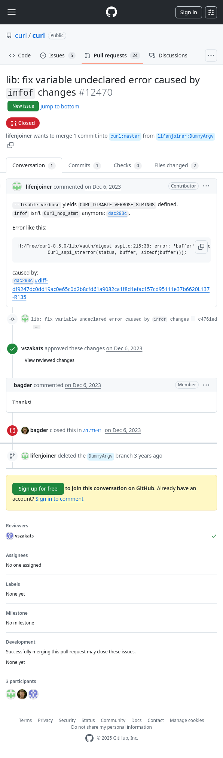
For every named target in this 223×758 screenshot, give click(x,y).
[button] (10, 145)
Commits (84, 166)
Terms (25, 720)
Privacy (45, 720)
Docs (136, 720)
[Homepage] (111, 12)
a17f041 (92, 431)
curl (21, 35)
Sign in (188, 12)
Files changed (177, 166)
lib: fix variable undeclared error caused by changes (110, 319)
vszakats (32, 348)
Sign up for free (38, 488)
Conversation (34, 166)
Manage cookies (187, 720)
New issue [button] (23, 106)
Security (67, 720)
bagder (23, 385)
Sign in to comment (59, 498)
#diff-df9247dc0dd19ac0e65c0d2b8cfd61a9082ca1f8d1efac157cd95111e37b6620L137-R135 (111, 288)
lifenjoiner (19, 135)
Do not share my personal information (111, 727)
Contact (156, 720)
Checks (128, 166)
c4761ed (207, 319)
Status (88, 720)
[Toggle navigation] (11, 12)
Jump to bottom (59, 106)
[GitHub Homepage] (89, 738)
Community (113, 720)
